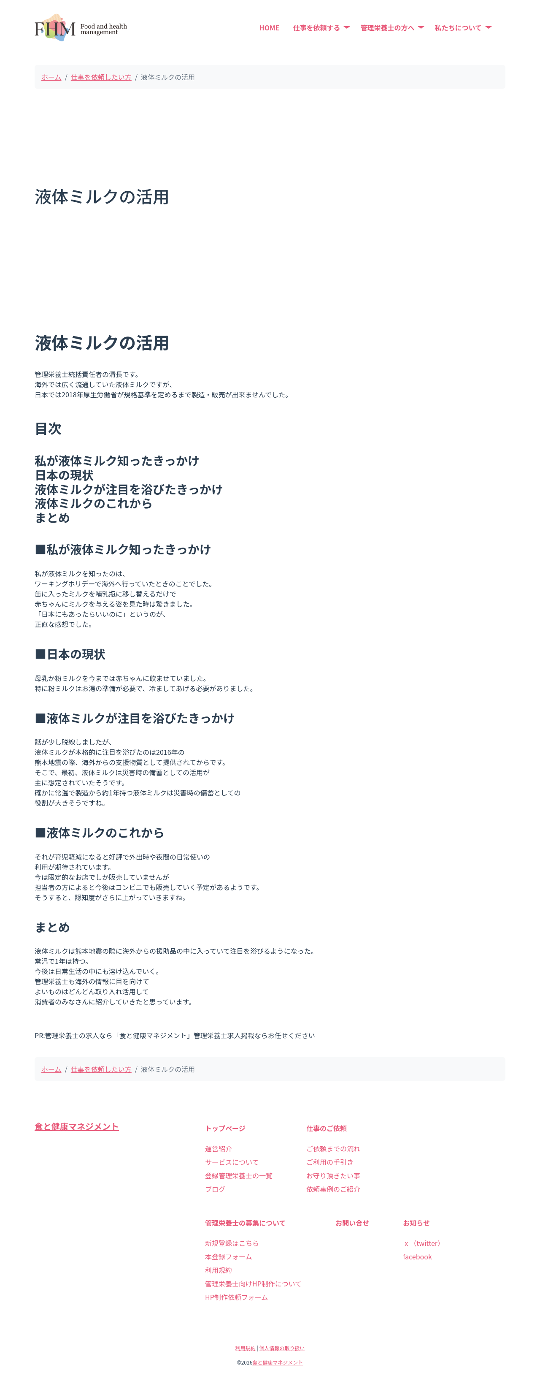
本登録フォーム (228, 1256)
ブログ (215, 1189)
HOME (269, 27)
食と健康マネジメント (77, 1126)
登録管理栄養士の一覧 (239, 1175)
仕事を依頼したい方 (101, 77)
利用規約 (218, 1270)
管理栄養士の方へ (387, 27)
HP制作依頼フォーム (236, 1297)
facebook (417, 1256)
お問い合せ (352, 1223)
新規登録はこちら (232, 1243)
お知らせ (416, 1223)
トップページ (225, 1128)
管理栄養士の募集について (245, 1223)
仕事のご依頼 (326, 1128)
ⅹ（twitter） (423, 1243)
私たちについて (458, 27)
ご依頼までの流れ (333, 1148)
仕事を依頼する (316, 27)
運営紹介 (218, 1148)
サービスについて (232, 1162)
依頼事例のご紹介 (333, 1189)
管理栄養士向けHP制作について (253, 1283)
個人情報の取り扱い (282, 1347)
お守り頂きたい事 (333, 1175)
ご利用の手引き (330, 1162)
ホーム (51, 77)
